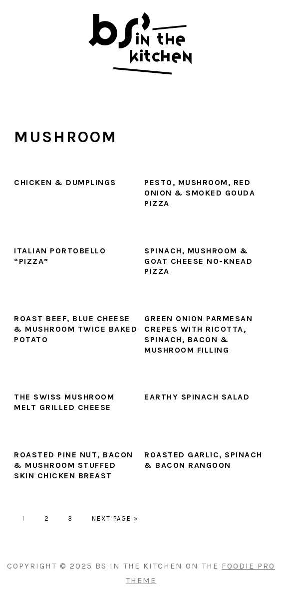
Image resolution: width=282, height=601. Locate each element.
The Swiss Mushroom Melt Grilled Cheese (64, 402)
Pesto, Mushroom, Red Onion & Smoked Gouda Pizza (199, 193)
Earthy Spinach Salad (197, 396)
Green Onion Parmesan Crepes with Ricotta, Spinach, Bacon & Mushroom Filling (198, 334)
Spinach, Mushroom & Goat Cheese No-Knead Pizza (198, 261)
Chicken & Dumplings (65, 182)
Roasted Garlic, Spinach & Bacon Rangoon (203, 460)
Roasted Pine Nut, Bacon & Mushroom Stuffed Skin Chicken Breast (73, 465)
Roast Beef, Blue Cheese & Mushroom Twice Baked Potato (75, 329)
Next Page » (115, 518)
